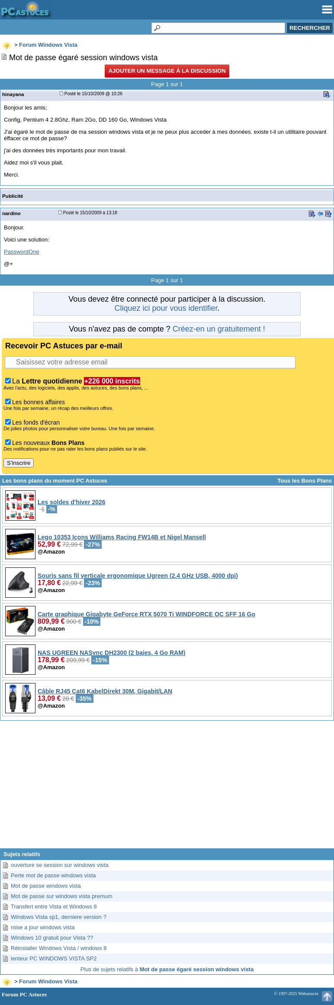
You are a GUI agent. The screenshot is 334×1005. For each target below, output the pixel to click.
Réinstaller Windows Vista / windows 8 (59, 948)
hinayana (13, 94)
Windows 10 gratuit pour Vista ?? (52, 937)
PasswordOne (21, 251)
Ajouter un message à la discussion (166, 71)
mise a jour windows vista (42, 927)
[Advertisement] (167, 787)
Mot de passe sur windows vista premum (61, 896)
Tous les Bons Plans (304, 480)
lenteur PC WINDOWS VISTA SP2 (53, 958)
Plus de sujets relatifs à (167, 969)
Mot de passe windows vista (46, 886)
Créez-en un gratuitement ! (219, 329)
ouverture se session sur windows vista (59, 865)
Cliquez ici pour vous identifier (165, 308)
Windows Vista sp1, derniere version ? (58, 917)
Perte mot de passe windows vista (53, 875)
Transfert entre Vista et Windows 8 (54, 906)
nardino (11, 213)
